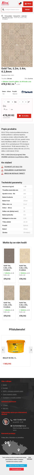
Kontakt (5, 388)
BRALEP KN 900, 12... (10, 358)
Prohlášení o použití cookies (12, 397)
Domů (5, 385)
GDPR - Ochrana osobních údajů (13, 391)
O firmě (5, 405)
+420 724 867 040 (19, 420)
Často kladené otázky (10, 394)
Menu (29, 4)
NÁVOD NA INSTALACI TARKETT (14, 173)
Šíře (5, 106)
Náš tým (5, 408)
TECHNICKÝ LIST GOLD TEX (13, 167)
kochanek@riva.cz (19, 426)
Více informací (29, 458)
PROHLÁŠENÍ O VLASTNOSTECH (15, 170)
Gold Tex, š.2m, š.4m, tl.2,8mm (8, 268)
